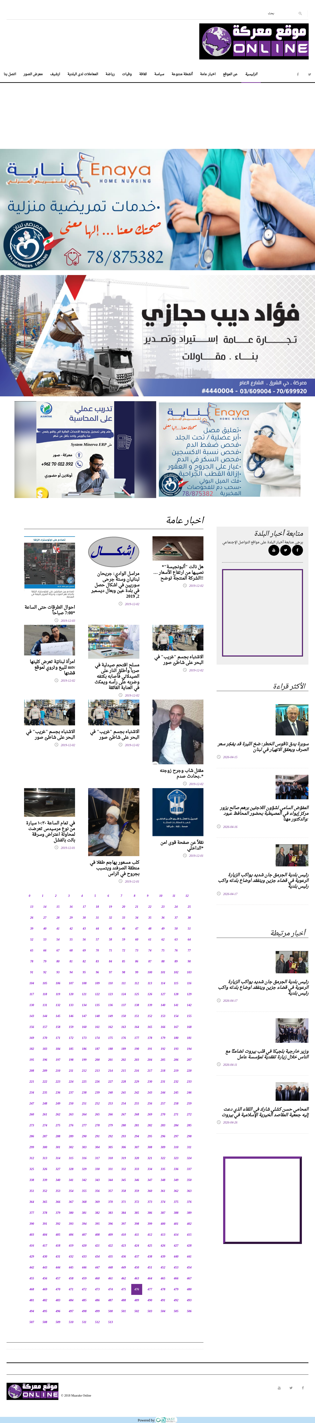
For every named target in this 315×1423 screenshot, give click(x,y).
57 (97, 940)
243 (150, 1093)
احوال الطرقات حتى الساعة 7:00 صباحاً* (49, 610)
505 (176, 1311)
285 (189, 1126)
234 (32, 1093)
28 (58, 918)
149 (110, 1016)
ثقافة (143, 74)
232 (176, 1082)
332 (123, 1169)
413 (163, 1235)
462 (123, 1279)
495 (45, 1311)
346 (137, 1180)
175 (110, 1038)
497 (71, 1311)
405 (58, 1235)
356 (97, 1191)
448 (110, 1268)
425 (150, 1246)
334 (150, 1169)
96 (97, 972)
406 (71, 1235)
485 (84, 1300)
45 (110, 929)
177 (137, 1038)
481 (32, 1300)
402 (189, 1224)
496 (58, 1311)
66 (44, 951)
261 (45, 1115)
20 (123, 907)
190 (137, 1049)
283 (163, 1126)
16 (71, 907)
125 (137, 994)
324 (189, 1158)
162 (110, 1027)
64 (189, 940)
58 (110, 940)
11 (173, 896)
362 (176, 1191)
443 (45, 1268)
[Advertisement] (157, 113)
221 (32, 1082)
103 (189, 972)
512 (97, 1322)
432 (71, 1257)
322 (163, 1158)
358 (123, 1191)
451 (150, 1268)
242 (137, 1093)
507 (32, 1322)
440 (176, 1257)
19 (110, 907)
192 (163, 1049)
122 (97, 994)
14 (44, 907)
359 (137, 1191)
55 (71, 940)
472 (84, 1289)
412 (150, 1235)
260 (32, 1115)
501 (123, 1311)
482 (45, 1300)
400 (163, 1224)
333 (137, 1169)
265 (97, 1115)
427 (176, 1246)
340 (58, 1180)
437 (137, 1257)
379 (58, 1213)
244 (163, 1093)
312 (32, 1158)
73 (136, 951)
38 (189, 918)
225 (84, 1082)
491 (163, 1300)
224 (71, 1082)
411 (137, 1235)
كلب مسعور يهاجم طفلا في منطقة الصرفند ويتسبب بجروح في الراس (114, 868)
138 (137, 1005)
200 (97, 1060)
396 (110, 1224)
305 (110, 1147)
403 (32, 1235)
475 (123, 1289)
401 (176, 1224)
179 (163, 1038)
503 (150, 1311)
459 (84, 1279)
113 (150, 983)
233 (189, 1082)
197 (58, 1060)
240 (110, 1093)
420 (84, 1246)
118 (45, 994)
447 (97, 1268)
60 (136, 940)
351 (32, 1191)
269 (150, 1115)
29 (71, 918)
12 (187, 896)
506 (189, 1311)
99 (136, 972)
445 (71, 1268)
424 (137, 1246)
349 (176, 1180)
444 (58, 1268)
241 (123, 1093)
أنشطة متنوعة (182, 74)
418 (58, 1246)
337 (189, 1169)
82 (84, 962)
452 (163, 1268)
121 (84, 994)
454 (189, 1268)
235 (45, 1093)
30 (84, 918)
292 (110, 1136)
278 (97, 1126)
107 (71, 983)
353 (58, 1191)
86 (136, 962)
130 (32, 1005)
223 (58, 1082)
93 (58, 972)
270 (163, 1115)
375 (176, 1202)
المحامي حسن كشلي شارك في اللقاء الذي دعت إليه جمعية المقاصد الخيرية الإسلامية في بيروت (265, 1112)
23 (162, 907)
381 (84, 1213)
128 (176, 994)
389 (189, 1213)
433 (84, 1257)
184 (58, 1049)
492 (176, 1300)
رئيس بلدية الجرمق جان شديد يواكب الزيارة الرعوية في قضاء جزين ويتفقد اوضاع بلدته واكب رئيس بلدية (263, 881)
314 (58, 1158)
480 (189, 1289)
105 (45, 983)
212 (84, 1071)
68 (71, 951)
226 (97, 1082)
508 (45, 1322)
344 (110, 1180)
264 (84, 1115)
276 (71, 1126)
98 (123, 972)
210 (58, 1071)
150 (123, 1016)
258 (176, 1104)
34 (136, 918)
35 (149, 918)
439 (163, 1257)
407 (84, 1235)
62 (162, 940)
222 (45, 1082)
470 (58, 1289)
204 (150, 1060)
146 (71, 1016)
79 (44, 962)
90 (189, 962)
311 (189, 1147)
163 (123, 1027)
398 (137, 1224)
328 (71, 1169)
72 (123, 951)
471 (71, 1289)
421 (97, 1246)
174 (97, 1038)
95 (84, 972)
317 (97, 1158)
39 (31, 929)
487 (110, 1300)
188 (110, 1049)
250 (71, 1104)
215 (123, 1071)
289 (71, 1136)
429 (32, 1257)
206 (176, 1060)
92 (44, 972)
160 (84, 1027)
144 (45, 1016)
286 (32, 1136)
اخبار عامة (207, 74)
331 (110, 1169)
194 (189, 1049)
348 (163, 1180)
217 (150, 1071)
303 (84, 1147)
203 (137, 1060)
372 (137, 1202)
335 (163, 1169)
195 (32, 1060)
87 (149, 962)
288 (58, 1136)
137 (123, 1005)
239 (97, 1093)
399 (150, 1224)
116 (189, 983)
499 (97, 1311)
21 (136, 907)
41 (58, 929)
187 (97, 1049)
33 (123, 918)
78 (31, 962)
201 (110, 1060)
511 (84, 1322)
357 (110, 1191)
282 (150, 1126)
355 (84, 1191)
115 (176, 983)
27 (44, 918)
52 (31, 940)
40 (44, 929)
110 (110, 983)
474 (110, 1289)
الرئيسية (251, 74)
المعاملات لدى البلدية (82, 74)
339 (45, 1180)
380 (71, 1213)
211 (71, 1071)
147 (84, 1016)
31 (97, 918)
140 (163, 1005)
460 (97, 1279)
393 (71, 1224)
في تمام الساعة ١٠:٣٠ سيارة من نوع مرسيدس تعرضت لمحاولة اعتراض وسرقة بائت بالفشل (50, 832)
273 (32, 1126)
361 (163, 1191)
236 (58, 1093)
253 (110, 1104)
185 (71, 1049)
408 (97, 1235)
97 (110, 972)
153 (163, 1016)
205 (163, 1060)
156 (32, 1027)
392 (58, 1224)
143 (32, 1016)
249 (58, 1104)
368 (84, 1202)
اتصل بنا (10, 74)
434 (97, 1257)
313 (45, 1158)
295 (150, 1136)
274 (45, 1126)
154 (176, 1016)
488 (123, 1300)
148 (97, 1016)
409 (110, 1235)
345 (123, 1180)
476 (137, 1289)
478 (163, 1289)
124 (123, 994)
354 (71, 1191)
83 (97, 962)
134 (84, 1005)
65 (31, 951)
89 (176, 962)
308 (150, 1147)
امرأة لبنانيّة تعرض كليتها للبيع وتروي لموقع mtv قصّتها (52, 668)
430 (45, 1257)
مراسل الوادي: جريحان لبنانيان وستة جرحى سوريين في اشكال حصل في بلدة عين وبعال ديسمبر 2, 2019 (115, 585)
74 (149, 951)
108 (84, 983)
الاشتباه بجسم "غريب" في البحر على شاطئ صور (178, 660)
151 (137, 1016)
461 (110, 1279)
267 (123, 1115)
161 (97, 1027)
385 (137, 1213)
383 (110, 1213)
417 (45, 1246)
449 (123, 1268)
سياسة (159, 74)
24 (176, 907)
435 (110, 1257)
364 (32, 1202)
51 (189, 929)
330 (97, 1169)
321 (150, 1158)
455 (32, 1279)
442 (32, 1268)
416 (32, 1246)
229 (137, 1082)
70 (97, 951)
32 (110, 918)
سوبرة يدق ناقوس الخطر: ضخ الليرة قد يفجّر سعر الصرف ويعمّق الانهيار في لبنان (263, 747)
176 (123, 1038)
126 (150, 994)
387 (163, 1213)
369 (97, 1202)
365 (45, 1202)
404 (45, 1235)
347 (150, 1180)
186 (84, 1049)
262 (58, 1115)
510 (71, 1322)
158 (58, 1027)
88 (162, 962)
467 (189, 1279)
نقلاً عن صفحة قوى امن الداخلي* (181, 846)
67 (58, 951)
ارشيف (55, 74)
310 (176, 1147)
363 (189, 1191)
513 (110, 1322)
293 (123, 1136)
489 (137, 1300)
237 (71, 1093)
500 (110, 1311)
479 (176, 1289)
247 (32, 1104)
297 (176, 1136)
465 (163, 1279)
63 (176, 940)
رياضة (110, 74)
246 (189, 1093)
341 (71, 1180)
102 (176, 972)
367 (71, 1202)
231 (163, 1082)
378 (45, 1213)
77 (189, 951)
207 (189, 1060)
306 (123, 1147)
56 (84, 940)
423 (123, 1246)
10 (160, 896)
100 (150, 972)
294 (137, 1136)
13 (31, 907)
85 (123, 962)
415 (189, 1235)
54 (58, 940)
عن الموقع (230, 74)
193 (176, 1049)
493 (189, 1300)
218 (163, 1071)
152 (150, 1016)
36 (162, 918)
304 (97, 1147)
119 (58, 994)
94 (71, 972)
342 (84, 1180)
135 (97, 1005)
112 (137, 983)
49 (162, 929)
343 (97, 1180)
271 (176, 1115)
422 (110, 1246)
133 (71, 1005)
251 (84, 1104)
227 (110, 1082)
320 (137, 1158)
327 (58, 1169)
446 (84, 1268)
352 (45, 1191)
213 (97, 1071)
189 (123, 1049)
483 (58, 1300)
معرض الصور (33, 74)
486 (97, 1300)
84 (110, 962)
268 (137, 1115)
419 (71, 1246)
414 (176, 1235)
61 (149, 940)
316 (84, 1158)
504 (163, 1311)
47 (136, 929)
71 (110, 951)
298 (189, 1136)
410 (123, 1235)
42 (71, 929)
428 (189, 1246)
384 (123, 1213)
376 (189, 1202)
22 (149, 907)
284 (176, 1126)
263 (71, 1115)
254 (123, 1104)
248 (45, 1104)
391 (45, 1224)
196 (45, 1060)
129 (189, 994)
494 (32, 1311)
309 (163, 1147)
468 (32, 1289)
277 (84, 1126)
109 (97, 983)
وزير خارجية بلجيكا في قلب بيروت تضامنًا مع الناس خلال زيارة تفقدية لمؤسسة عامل (266, 1054)
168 (189, 1027)
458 (71, 1279)
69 (84, 951)
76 (176, 951)
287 (45, 1136)
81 (71, 962)
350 (189, 1180)
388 (176, 1213)
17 (84, 907)
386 (150, 1213)
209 (45, 1071)
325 (32, 1169)
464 (150, 1279)
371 (123, 1202)
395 (97, 1224)
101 (163, 972)
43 (84, 929)
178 (150, 1038)
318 (110, 1158)
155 (189, 1016)
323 (176, 1158)
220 (189, 1071)
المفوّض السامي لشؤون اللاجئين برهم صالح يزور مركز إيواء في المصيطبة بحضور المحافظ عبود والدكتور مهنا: (264, 814)
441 (189, 1257)
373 (150, 1202)
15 (58, 907)
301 (58, 1147)
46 (123, 929)
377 (32, 1213)
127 (163, 994)
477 (150, 1289)
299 (32, 1147)
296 (163, 1136)
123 (110, 994)
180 (176, 1038)
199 (84, 1060)
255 (137, 1104)
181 (189, 1038)
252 (97, 1104)
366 (58, 1202)
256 (150, 1104)
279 (110, 1126)
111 (123, 983)
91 (31, 972)
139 (150, 1005)
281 (137, 1126)
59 (123, 940)
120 (71, 994)
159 (71, 1027)
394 (84, 1224)
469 (45, 1289)
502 (137, 1311)
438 (150, 1257)
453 (176, 1268)
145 (58, 1016)
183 (45, 1049)
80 (58, 962)
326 (45, 1169)
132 (58, 1005)
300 (45, 1147)
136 (110, 1005)
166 (163, 1027)
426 (163, 1246)
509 (58, 1322)
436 (123, 1257)
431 (58, 1257)
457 (58, 1279)
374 (163, 1202)
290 (84, 1136)
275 (58, 1126)
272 (189, 1115)
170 (45, 1038)
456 (45, 1279)
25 (189, 907)
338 (32, 1180)
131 (45, 1005)
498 (84, 1311)
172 (71, 1038)
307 (137, 1147)
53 (44, 940)
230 (150, 1082)
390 (32, 1224)
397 (123, 1224)
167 (176, 1027)
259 (189, 1104)
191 (150, 1049)
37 (176, 918)
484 (71, 1300)
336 (176, 1169)
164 (137, 1027)
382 (97, 1213)
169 (32, 1038)
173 (84, 1038)
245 (176, 1093)
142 (189, 1005)
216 (137, 1071)
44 (97, 929)
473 (97, 1289)
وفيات (127, 74)
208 (32, 1071)
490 (150, 1300)
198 (71, 1060)
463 (137, 1279)
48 (149, 929)
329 (84, 1169)
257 (163, 1104)
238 (84, 1093)
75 (162, 951)
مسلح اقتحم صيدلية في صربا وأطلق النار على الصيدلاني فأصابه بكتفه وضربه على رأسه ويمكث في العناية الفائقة (116, 676)
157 (45, 1027)
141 (176, 1005)
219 (176, 1071)
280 (123, 1126)
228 (123, 1082)
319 (123, 1158)
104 (32, 983)
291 (97, 1136)
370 (110, 1202)
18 (97, 907)
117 (32, 994)
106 (58, 983)
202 (123, 1060)
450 (137, 1268)
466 (176, 1279)
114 (163, 983)
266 (110, 1115)
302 (71, 1147)
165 (150, 1027)
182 (32, 1049)
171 (58, 1038)
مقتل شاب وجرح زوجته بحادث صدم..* (181, 774)
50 (176, 929)
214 (110, 1071)
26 (31, 918)
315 (71, 1158)
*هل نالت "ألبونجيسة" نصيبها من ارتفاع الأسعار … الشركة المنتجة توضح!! (178, 573)
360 (150, 1191)
